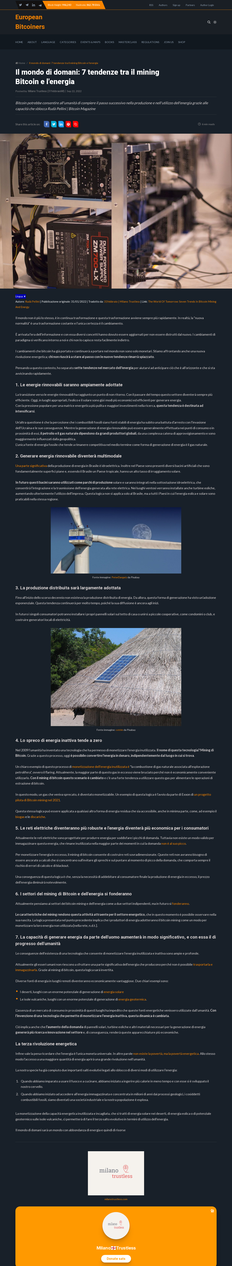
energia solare (114, 992)
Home (19, 42)
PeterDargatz (119, 577)
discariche (38, 817)
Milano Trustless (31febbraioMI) (46, 91)
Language (48, 42)
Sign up (176, 5)
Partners (190, 5)
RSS (151, 5)
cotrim (119, 729)
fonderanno (180, 904)
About (32, 42)
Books (109, 42)
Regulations (150, 42)
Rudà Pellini (32, 301)
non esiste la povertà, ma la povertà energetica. (166, 1054)
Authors (163, 5)
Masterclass (128, 42)
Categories (68, 42)
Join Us (169, 42)
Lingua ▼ (20, 296)
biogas (20, 817)
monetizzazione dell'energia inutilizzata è (100, 767)
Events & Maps (90, 42)
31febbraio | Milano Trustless (122, 301)
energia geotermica (132, 999)
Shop (181, 42)
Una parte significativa (31, 466)
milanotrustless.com (116, 1199)
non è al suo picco (173, 843)
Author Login (207, 5)
